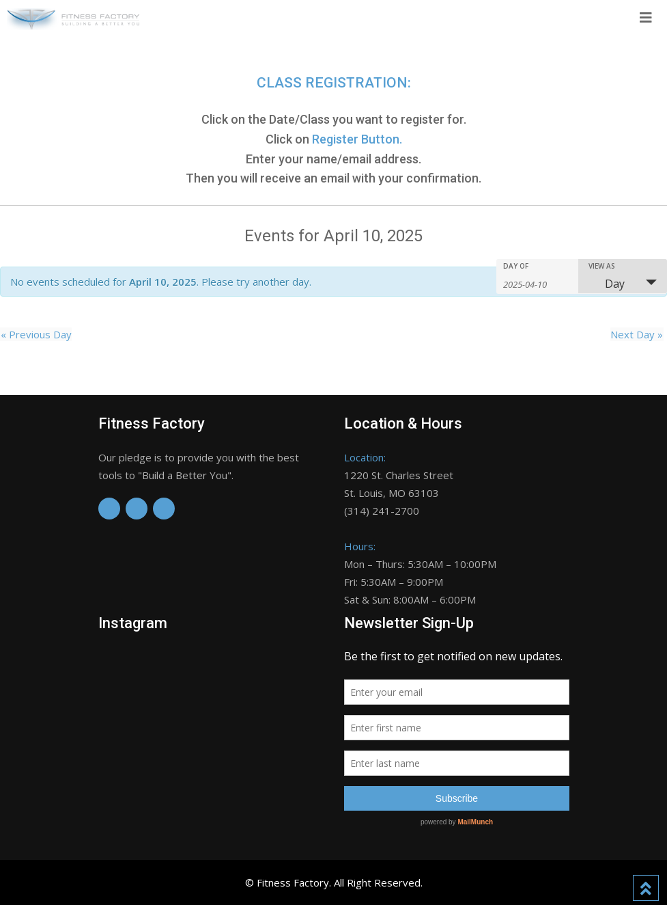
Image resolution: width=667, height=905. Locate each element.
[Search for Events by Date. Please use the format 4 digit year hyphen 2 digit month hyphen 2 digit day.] (537, 283)
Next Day (637, 334)
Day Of (515, 265)
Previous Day (35, 334)
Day (606, 283)
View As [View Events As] (601, 265)
